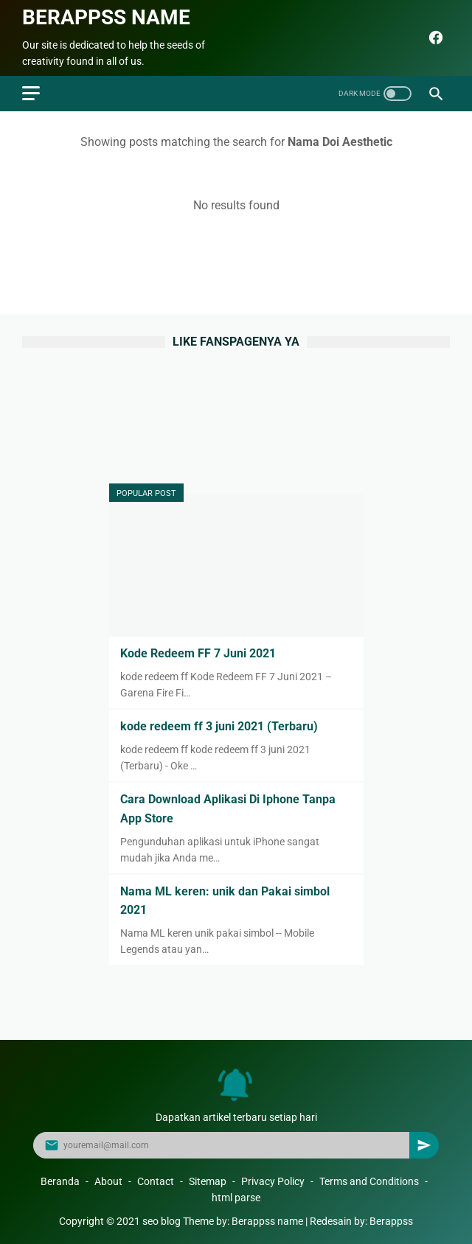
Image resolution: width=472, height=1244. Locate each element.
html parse (236, 1197)
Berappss (391, 1221)
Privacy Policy (273, 1181)
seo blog (161, 1221)
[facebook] (434, 37)
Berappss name (106, 17)
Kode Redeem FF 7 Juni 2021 (198, 653)
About (108, 1181)
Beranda (60, 1181)
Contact (155, 1181)
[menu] (31, 93)
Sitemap (207, 1181)
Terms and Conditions (369, 1181)
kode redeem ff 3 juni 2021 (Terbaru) (219, 726)
